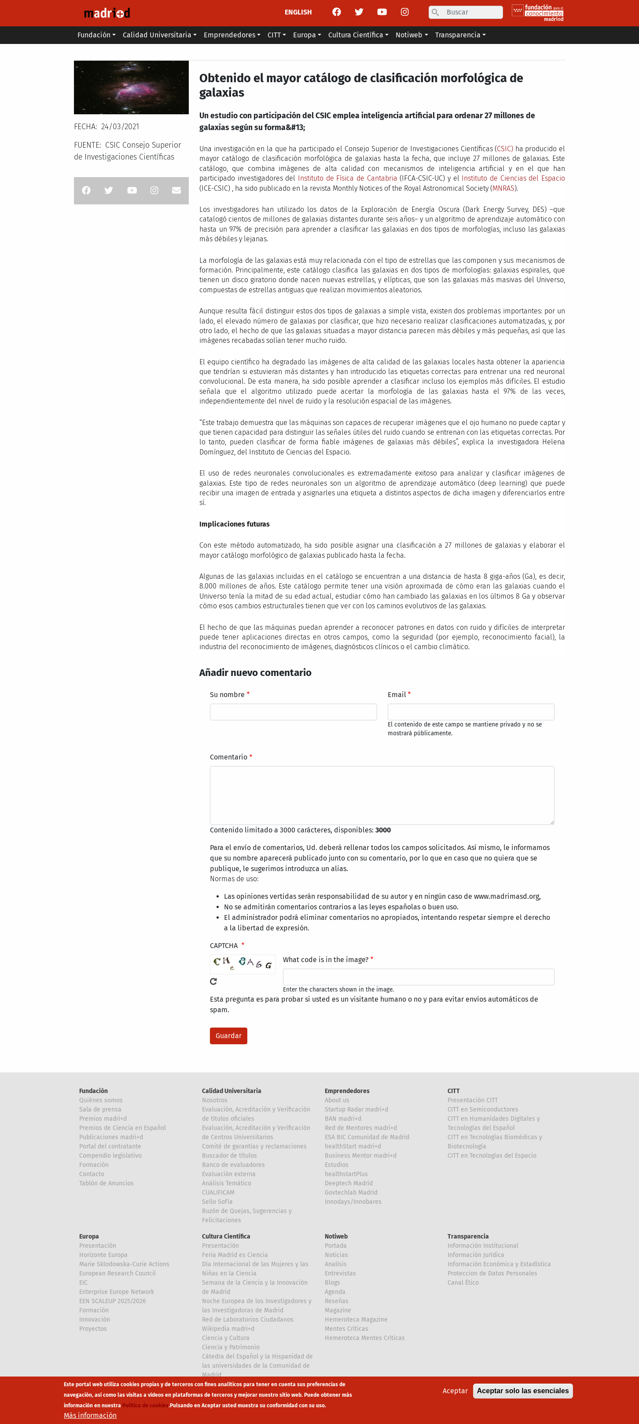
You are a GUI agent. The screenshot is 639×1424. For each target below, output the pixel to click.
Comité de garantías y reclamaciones (254, 1146)
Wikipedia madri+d (228, 1329)
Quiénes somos (101, 1100)
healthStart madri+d (353, 1146)
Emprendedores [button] (229, 35)
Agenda (335, 1292)
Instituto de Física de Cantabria (347, 178)
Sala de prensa (100, 1109)
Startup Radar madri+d (356, 1109)
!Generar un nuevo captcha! (213, 981)
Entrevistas (340, 1273)
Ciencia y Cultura (226, 1338)
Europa (89, 1236)
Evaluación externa (229, 1174)
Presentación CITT (473, 1100)
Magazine (338, 1310)
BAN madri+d (343, 1118)
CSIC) (505, 149)
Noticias (336, 1255)
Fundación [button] (93, 35)
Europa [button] (304, 35)
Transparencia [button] (458, 35)
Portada (336, 1246)
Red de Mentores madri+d (361, 1128)
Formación (94, 1165)
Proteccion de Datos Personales (492, 1273)
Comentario (228, 757)
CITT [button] (274, 35)
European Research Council (117, 1273)
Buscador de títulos (229, 1155)
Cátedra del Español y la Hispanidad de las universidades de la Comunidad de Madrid (257, 1366)
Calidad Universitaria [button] (157, 35)
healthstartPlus (346, 1174)
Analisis (336, 1264)
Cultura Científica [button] (355, 35)
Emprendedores (347, 1091)
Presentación (97, 1246)
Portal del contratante (110, 1146)
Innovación (94, 1319)
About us (337, 1100)
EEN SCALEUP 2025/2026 (112, 1301)
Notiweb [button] (409, 35)
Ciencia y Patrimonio (231, 1347)
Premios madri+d (103, 1118)
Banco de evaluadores (233, 1165)
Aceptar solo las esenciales (523, 1395)
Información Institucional (483, 1246)
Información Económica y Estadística (499, 1264)
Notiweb (336, 1236)
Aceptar (455, 1395)
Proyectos (93, 1329)
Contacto (91, 1174)
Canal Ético (463, 1282)
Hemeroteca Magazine (356, 1319)
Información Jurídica (476, 1255)
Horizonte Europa (103, 1255)
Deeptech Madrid (349, 1183)
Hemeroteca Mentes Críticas (365, 1338)
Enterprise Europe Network (116, 1292)
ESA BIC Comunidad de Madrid (367, 1137)
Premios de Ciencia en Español (122, 1128)
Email (397, 694)
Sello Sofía (217, 1202)
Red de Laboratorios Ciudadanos (248, 1319)
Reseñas (337, 1301)
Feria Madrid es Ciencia (235, 1255)
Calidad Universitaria (231, 1091)
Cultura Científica (226, 1236)
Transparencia (468, 1236)
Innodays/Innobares (353, 1202)
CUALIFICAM (218, 1192)
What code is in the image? (325, 959)
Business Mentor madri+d (361, 1155)
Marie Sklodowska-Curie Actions (124, 1264)
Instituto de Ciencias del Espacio (513, 178)
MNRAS (503, 188)
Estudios (337, 1165)
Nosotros (215, 1100)
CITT (454, 1091)
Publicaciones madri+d (111, 1137)
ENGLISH (298, 12)
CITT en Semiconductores (483, 1109)
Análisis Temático (226, 1183)
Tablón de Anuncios (106, 1183)
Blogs (332, 1282)
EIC (83, 1282)
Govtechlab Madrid (351, 1192)
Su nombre (227, 694)
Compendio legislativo (110, 1155)
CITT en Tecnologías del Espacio (492, 1155)
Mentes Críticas (346, 1329)
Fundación (93, 1091)
